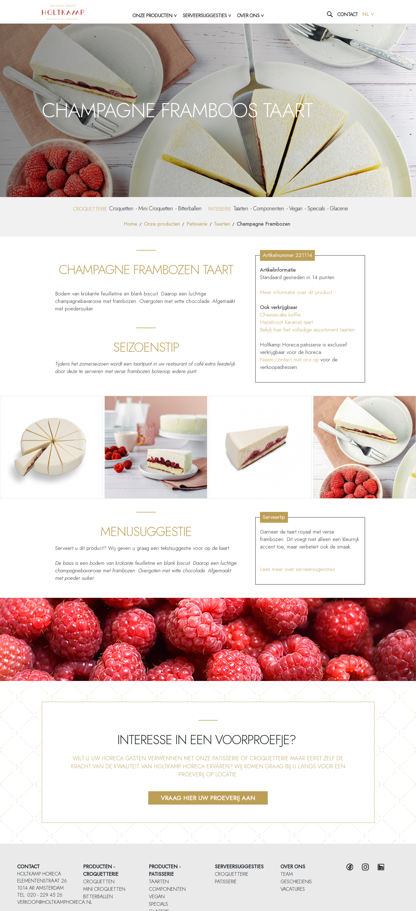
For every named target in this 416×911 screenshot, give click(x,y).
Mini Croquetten (155, 209)
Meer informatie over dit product (296, 292)
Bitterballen (189, 209)
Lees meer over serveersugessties (297, 569)
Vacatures (292, 889)
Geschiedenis (296, 881)
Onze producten (162, 224)
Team (286, 874)
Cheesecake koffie (280, 314)
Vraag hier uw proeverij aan (208, 797)
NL (368, 14)
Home (130, 224)
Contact (347, 14)
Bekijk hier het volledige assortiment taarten (307, 329)
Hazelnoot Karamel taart (286, 322)
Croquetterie (231, 874)
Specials (316, 209)
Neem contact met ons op (289, 359)
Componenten (268, 209)
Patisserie (197, 224)
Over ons (292, 866)
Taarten (240, 209)
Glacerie (339, 209)
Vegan (295, 209)
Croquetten (121, 209)
